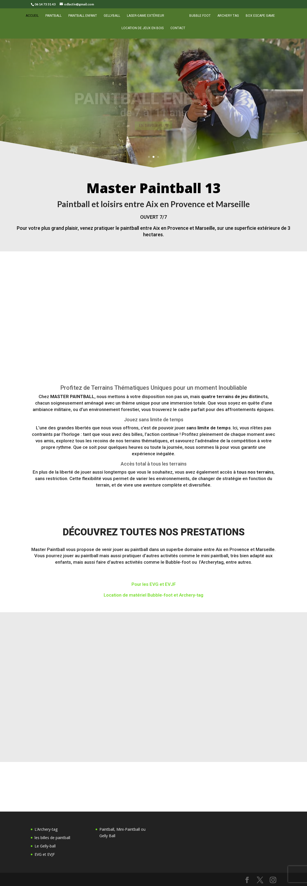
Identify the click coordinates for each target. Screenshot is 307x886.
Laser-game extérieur (147, 18)
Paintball (55, 18)
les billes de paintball (52, 837)
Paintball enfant (84, 18)
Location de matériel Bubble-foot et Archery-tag (153, 595)
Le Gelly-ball (45, 846)
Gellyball (114, 18)
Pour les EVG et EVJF (153, 584)
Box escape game (258, 18)
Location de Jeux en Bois (143, 31)
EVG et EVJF (45, 854)
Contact (177, 31)
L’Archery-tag (46, 829)
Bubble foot (198, 18)
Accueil (34, 18)
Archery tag (226, 18)
